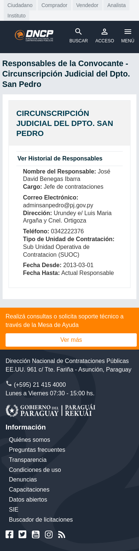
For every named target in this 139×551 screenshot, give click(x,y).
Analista (116, 5)
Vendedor (87, 5)
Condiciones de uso (35, 470)
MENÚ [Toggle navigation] (127, 35)
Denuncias (23, 479)
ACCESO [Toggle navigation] (104, 35)
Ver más (71, 340)
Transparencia (28, 460)
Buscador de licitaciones (41, 519)
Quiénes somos (29, 440)
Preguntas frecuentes (37, 450)
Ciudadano (20, 5)
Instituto (16, 16)
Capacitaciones (29, 489)
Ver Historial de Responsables (59, 158)
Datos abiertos (28, 499)
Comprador (54, 5)
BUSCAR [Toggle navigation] (78, 35)
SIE (14, 509)
